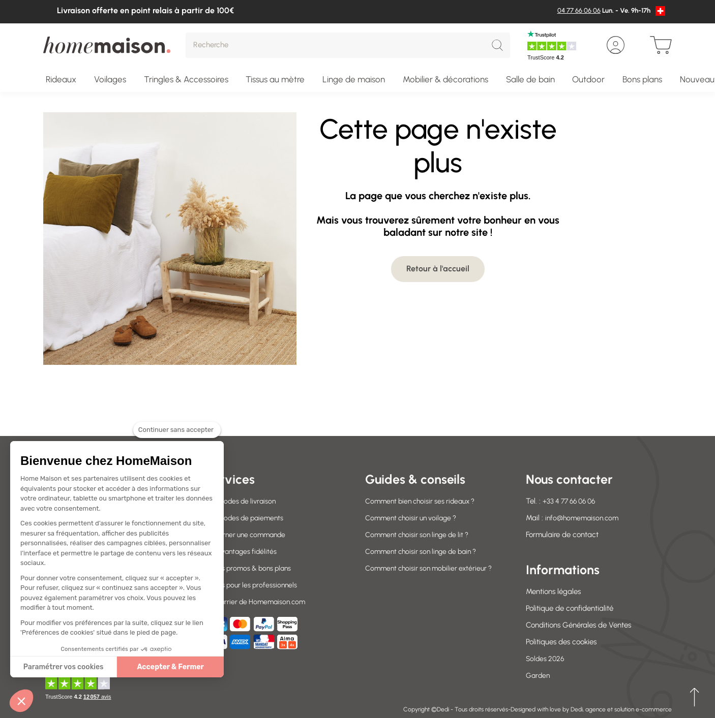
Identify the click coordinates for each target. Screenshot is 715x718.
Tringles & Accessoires (186, 79)
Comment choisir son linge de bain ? (425, 551)
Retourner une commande (247, 534)
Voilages (110, 79)
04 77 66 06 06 (579, 10)
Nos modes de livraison (242, 501)
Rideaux (61, 79)
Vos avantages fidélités (243, 551)
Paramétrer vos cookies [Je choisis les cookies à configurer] (63, 667)
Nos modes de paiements (246, 517)
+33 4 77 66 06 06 (572, 501)
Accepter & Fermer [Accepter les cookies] (170, 667)
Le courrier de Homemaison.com (258, 601)
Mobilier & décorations (445, 79)
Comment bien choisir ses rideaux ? (424, 501)
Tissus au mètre (275, 79)
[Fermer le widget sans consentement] (177, 436)
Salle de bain (530, 79)
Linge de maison (353, 79)
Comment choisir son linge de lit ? (420, 534)
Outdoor (588, 79)
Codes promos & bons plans (250, 568)
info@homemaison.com (584, 517)
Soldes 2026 (546, 658)
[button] (21, 701)
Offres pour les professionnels (252, 584)
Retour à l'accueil (437, 268)
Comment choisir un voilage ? (414, 517)
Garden (538, 675)
